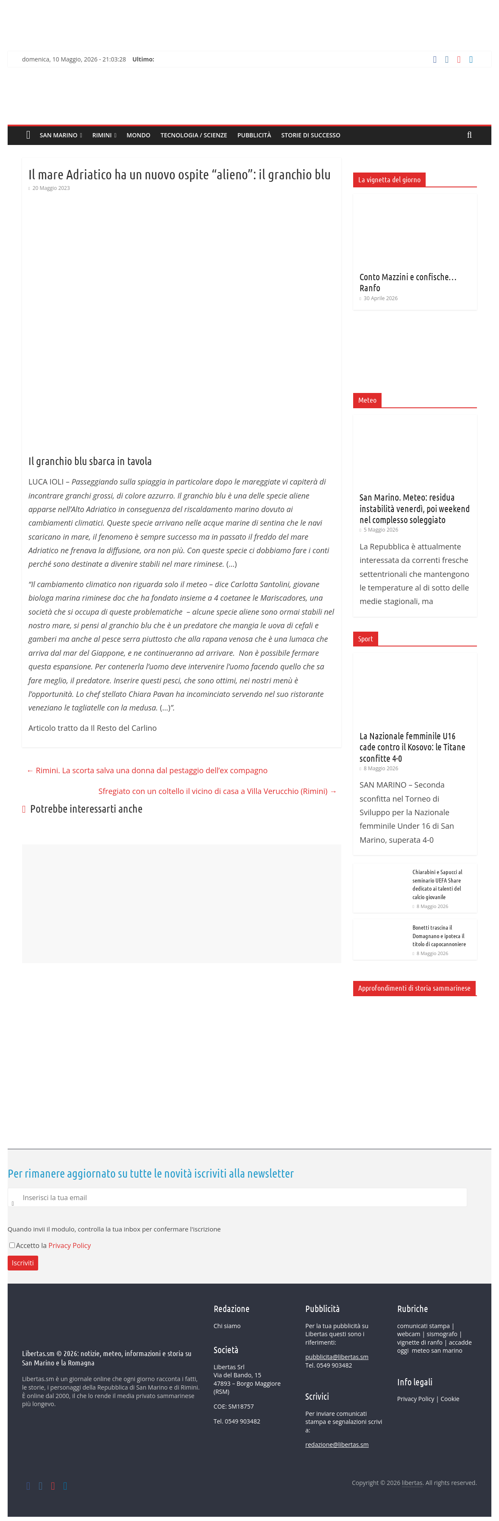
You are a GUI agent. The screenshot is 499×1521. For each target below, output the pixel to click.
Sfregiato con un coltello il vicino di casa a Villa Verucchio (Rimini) (217, 791)
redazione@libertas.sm (336, 1444)
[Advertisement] (181, 1097)
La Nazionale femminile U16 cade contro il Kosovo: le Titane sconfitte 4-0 (413, 746)
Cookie (449, 1399)
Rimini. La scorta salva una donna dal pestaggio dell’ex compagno (147, 770)
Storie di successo (311, 135)
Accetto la (29, 1245)
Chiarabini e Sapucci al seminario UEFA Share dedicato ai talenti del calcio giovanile (437, 884)
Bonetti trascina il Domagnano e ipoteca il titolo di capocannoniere (439, 935)
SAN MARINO (59, 135)
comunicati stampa (423, 1326)
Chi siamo (227, 1326)
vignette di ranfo (420, 1342)
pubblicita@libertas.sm (336, 1357)
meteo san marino (437, 1350)
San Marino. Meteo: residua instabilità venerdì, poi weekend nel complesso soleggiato (415, 508)
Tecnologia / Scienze (194, 135)
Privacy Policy (69, 1245)
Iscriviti (23, 1263)
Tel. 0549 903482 (237, 1421)
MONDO (139, 135)
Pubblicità (254, 135)
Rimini (102, 135)
